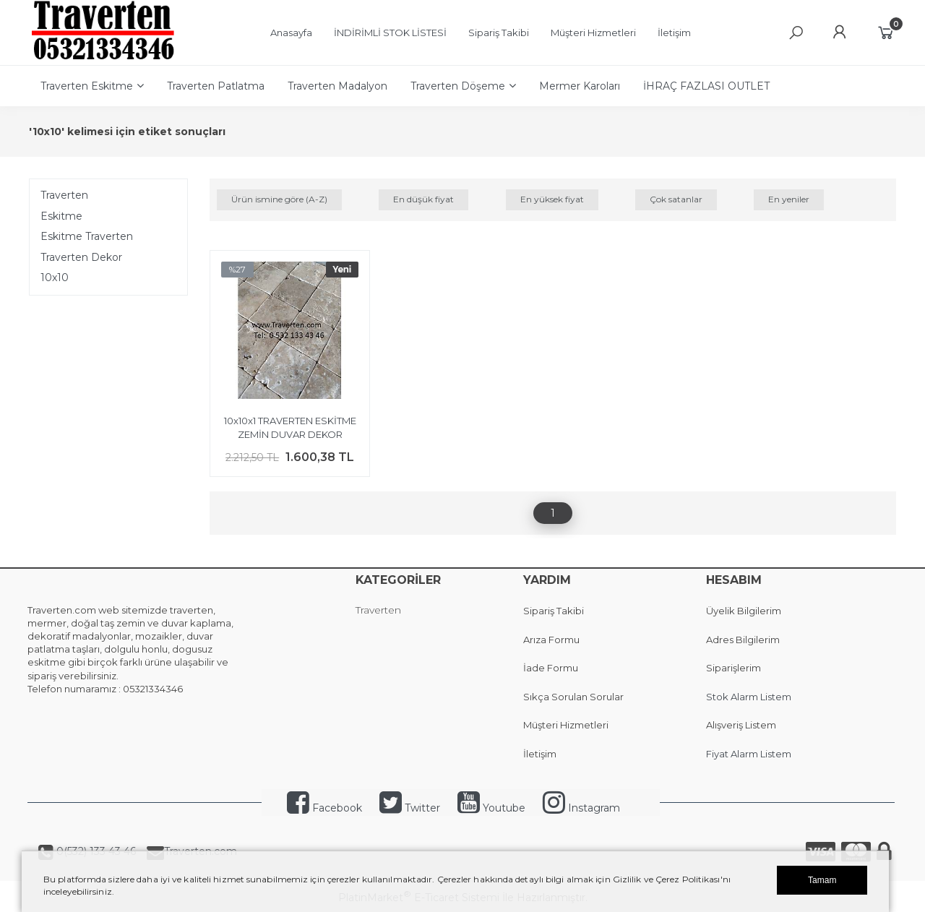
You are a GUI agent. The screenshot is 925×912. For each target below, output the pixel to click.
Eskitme (61, 216)
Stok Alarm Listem (748, 696)
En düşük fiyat (423, 199)
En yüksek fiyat (552, 199)
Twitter (409, 807)
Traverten (64, 195)
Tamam (822, 880)
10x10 (54, 277)
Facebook (324, 807)
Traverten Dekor (81, 257)
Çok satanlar (676, 199)
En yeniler (788, 199)
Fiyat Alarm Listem (748, 754)
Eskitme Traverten (86, 236)
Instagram (581, 807)
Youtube (491, 807)
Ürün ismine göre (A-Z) (279, 199)
